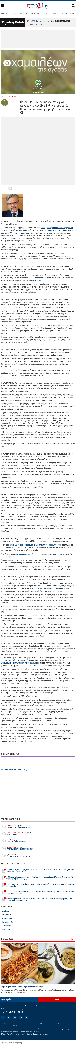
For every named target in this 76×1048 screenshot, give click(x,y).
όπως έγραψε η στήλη (25, 554)
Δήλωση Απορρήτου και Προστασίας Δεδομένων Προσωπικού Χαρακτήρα (25, 1034)
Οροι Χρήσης (32, 1005)
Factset (20, 1012)
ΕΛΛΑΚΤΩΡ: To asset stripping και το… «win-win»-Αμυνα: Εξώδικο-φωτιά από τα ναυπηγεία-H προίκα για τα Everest (37, 892)
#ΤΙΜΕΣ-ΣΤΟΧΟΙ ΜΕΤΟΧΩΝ (28, 13)
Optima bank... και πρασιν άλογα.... (16, 855)
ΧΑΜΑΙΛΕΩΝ (12, 97)
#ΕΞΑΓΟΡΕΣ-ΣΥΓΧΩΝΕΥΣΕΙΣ (52, 13)
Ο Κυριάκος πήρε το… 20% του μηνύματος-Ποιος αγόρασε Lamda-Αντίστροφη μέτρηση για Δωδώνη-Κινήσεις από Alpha (36, 899)
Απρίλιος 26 (6, 911)
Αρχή (57, 999)
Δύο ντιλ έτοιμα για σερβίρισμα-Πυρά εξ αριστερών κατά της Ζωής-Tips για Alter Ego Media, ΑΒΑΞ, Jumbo (38, 885)
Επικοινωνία (14, 1005)
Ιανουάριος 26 (7, 922)
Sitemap (23, 1005)
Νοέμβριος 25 (7, 929)
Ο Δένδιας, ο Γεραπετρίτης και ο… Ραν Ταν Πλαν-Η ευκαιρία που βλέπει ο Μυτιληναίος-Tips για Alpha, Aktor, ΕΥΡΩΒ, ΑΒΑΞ (37, 878)
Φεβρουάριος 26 (8, 918)
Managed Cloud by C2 (17, 1043)
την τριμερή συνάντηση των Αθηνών (51, 588)
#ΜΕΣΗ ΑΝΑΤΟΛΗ (8, 13)
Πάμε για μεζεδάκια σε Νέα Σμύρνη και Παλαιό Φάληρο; (22, 987)
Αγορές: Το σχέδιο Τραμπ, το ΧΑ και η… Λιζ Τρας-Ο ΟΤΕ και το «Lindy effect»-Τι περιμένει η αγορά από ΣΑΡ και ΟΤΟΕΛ (37, 871)
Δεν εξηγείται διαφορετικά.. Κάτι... (17, 826)
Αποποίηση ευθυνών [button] (38, 92)
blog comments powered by (14, 770)
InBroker (15, 1025)
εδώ (33, 24)
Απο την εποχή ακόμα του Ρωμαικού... (17, 848)
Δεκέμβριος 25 (7, 926)
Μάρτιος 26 (6, 915)
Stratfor (12, 1012)
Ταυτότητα (4, 1005)
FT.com (4, 1012)
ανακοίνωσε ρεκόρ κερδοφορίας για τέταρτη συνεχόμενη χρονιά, (35, 545)
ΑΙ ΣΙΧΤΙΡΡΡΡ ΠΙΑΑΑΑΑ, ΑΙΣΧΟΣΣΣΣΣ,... (18, 833)
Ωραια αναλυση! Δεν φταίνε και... (16, 841)
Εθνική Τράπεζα (53, 230)
